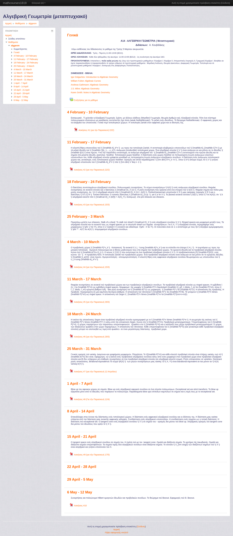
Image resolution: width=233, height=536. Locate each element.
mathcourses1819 (15, 3)
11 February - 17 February (89, 142)
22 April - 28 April (81, 467)
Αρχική (8, 35)
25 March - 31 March (84, 349)
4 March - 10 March (83, 242)
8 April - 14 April (80, 411)
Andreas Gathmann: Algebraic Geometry (89, 85)
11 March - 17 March (84, 279)
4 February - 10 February (88, 112)
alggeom (15, 45)
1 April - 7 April (79, 384)
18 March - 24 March (84, 314)
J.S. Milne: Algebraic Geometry (85, 88)
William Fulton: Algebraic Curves (86, 81)
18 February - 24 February (89, 182)
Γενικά (72, 35)
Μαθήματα (13, 42)
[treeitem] (29, 35)
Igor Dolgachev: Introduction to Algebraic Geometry (94, 77)
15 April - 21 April (81, 436)
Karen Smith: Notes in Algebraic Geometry (90, 92)
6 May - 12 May (79, 492)
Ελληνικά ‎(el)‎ (38, 3)
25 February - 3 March (85, 216)
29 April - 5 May (80, 479)
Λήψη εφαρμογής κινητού (116, 532)
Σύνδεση (225, 3)
